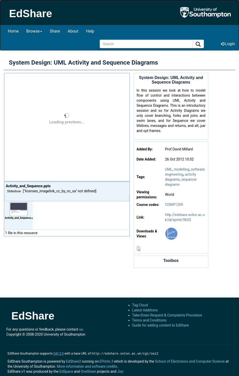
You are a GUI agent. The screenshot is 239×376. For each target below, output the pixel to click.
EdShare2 (73, 361)
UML (168, 169)
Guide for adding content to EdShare (160, 325)
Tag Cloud (140, 305)
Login (228, 43)
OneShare (88, 371)
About (73, 31)
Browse (34, 31)
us (81, 329)
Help (90, 31)
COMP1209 (174, 205)
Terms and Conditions (149, 320)
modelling (181, 169)
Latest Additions (145, 310)
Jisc (120, 371)
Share (55, 31)
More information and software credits (87, 366)
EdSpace (66, 371)
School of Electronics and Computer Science (190, 361)
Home (13, 31)
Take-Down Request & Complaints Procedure (167, 315)
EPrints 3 (106, 361)
